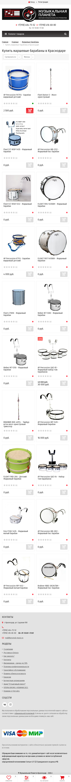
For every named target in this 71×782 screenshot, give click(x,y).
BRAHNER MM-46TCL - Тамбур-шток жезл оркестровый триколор (16, 424)
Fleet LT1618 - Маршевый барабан (14, 314)
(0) (10, 104)
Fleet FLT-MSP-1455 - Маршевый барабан (17, 150)
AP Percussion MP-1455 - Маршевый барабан (48, 423)
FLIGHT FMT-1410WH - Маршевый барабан (52, 259)
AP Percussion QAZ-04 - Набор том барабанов (51, 477)
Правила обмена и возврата (15, 674)
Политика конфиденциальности (16, 667)
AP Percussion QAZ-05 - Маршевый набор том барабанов (48, 369)
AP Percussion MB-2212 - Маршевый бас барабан (48, 150)
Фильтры (27, 57)
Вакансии (7, 677)
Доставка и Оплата (11, 653)
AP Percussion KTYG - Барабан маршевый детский (16, 259)
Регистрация (43, 2)
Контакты (7, 660)
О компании (8, 649)
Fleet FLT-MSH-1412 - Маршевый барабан (17, 205)
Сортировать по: (10, 57)
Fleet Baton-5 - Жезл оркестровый (47, 96)
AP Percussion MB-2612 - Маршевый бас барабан (48, 532)
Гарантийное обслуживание (15, 670)
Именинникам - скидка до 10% (15, 663)
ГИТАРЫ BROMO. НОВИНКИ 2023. (16, 687)
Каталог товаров (14, 34)
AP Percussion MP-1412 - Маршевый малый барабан (15, 586)
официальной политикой (24, 713)
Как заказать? (9, 656)
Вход (31, 2)
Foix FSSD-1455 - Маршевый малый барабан (15, 532)
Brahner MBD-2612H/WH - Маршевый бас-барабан (49, 586)
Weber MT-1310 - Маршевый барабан (15, 368)
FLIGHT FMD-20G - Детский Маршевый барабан (15, 477)
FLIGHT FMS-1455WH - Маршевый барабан (52, 205)
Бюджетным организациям (14, 680)
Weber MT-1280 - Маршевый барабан (50, 314)
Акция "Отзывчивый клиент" (15, 684)
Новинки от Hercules (12, 691)
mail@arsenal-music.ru (14, 638)
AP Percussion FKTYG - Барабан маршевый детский (17, 96)
